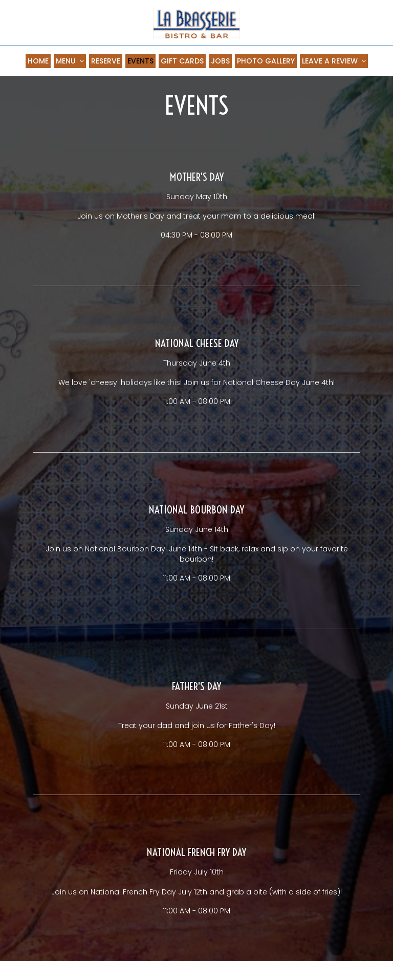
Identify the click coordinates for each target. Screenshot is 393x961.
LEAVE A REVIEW (334, 61)
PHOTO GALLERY (266, 61)
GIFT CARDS (182, 61)
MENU (70, 61)
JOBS (220, 61)
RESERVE (105, 61)
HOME (38, 61)
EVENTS (140, 61)
